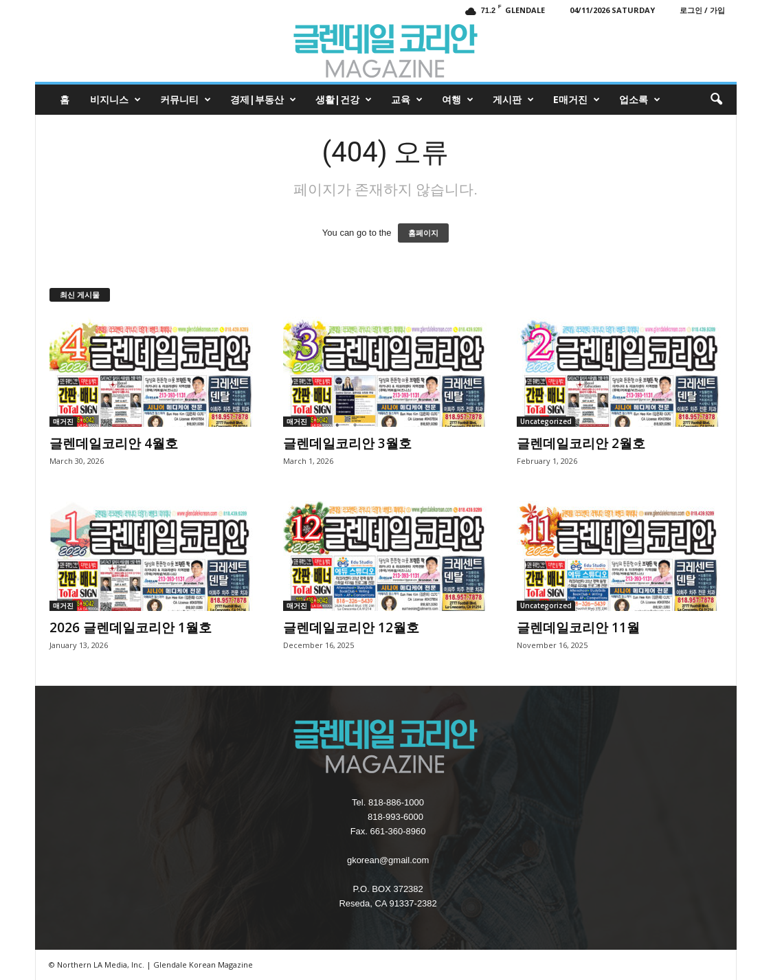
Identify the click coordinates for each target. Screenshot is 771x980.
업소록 (639, 100)
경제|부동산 (263, 100)
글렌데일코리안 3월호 (347, 443)
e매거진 (576, 100)
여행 (457, 100)
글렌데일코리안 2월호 (581, 443)
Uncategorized (546, 421)
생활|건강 (343, 100)
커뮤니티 (185, 100)
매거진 (63, 421)
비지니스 (115, 100)
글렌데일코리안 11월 (578, 627)
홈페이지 (423, 233)
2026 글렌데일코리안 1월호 (130, 627)
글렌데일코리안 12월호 (351, 627)
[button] (716, 100)
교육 (407, 100)
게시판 (513, 100)
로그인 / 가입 (702, 10)
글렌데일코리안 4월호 (113, 443)
